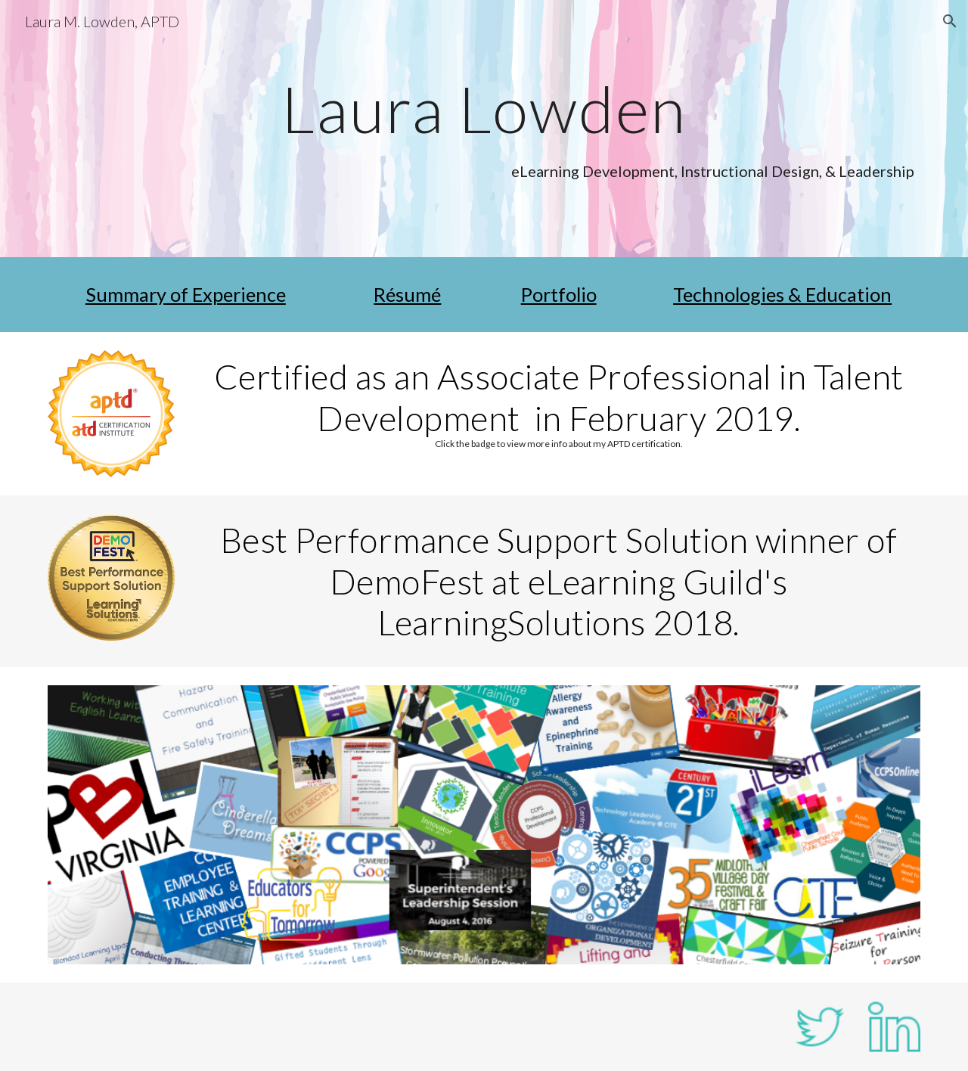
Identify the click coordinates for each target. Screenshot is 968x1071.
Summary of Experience (185, 294)
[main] (484, 108)
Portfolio (559, 294)
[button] (950, 21)
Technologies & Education (782, 294)
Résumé (407, 294)
